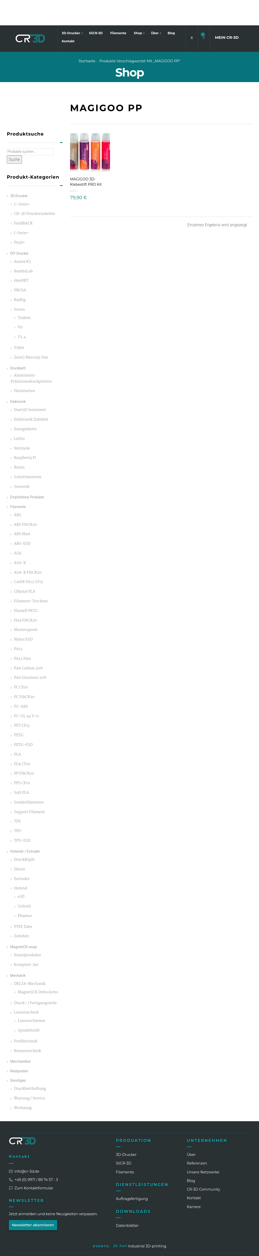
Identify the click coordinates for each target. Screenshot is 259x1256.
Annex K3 (22, 236)
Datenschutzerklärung (112, 1233)
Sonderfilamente (29, 777)
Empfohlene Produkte (27, 472)
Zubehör (21, 911)
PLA (17, 729)
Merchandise (20, 1036)
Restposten (19, 1045)
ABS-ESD (22, 518)
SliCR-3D (96, 8)
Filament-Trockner (31, 576)
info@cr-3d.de (24, 1145)
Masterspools (26, 605)
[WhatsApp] (218, 1248)
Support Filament (29, 787)
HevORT (21, 255)
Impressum (74, 1233)
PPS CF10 (22, 758)
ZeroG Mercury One (31, 332)
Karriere (194, 1181)
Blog (171, 8)
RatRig (20, 275)
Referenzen (197, 1138)
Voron (19, 284)
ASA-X (20, 537)
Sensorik (21, 461)
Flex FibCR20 (25, 595)
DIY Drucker (19, 228)
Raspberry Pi (25, 433)
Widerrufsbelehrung (173, 1233)
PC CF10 (21, 662)
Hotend (20, 863)
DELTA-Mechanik (30, 959)
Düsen (19, 844)
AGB (143, 1233)
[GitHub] (246, 1248)
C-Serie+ (22, 179)
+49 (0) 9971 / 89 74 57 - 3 (33, 1154)
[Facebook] (209, 1248)
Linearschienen (31, 996)
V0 (20, 302)
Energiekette (25, 404)
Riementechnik (27, 1025)
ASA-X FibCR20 (27, 547)
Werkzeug (23, 1082)
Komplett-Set (26, 940)
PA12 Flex (22, 633)
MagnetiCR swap (23, 922)
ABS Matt (22, 509)
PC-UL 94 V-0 (26, 691)
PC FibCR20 (24, 672)
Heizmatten (24, 366)
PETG (18, 710)
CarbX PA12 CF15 (28, 557)
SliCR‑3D (123, 1138)
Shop (138, 8)
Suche (14, 134)
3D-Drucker (71, 8)
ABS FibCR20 (25, 499)
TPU (17, 806)
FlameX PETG (25, 585)
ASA (17, 528)
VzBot (19, 323)
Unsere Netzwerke (203, 1146)
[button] (204, 12)
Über (155, 8)
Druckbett (18, 343)
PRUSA (20, 265)
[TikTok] (227, 1248)
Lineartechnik (26, 987)
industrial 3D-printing (147, 1220)
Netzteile (22, 423)
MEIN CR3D (227, 12)
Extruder (21, 853)
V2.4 (22, 312)
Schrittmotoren (27, 452)
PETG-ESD (23, 720)
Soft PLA (21, 768)
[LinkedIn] (190, 1248)
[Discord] (237, 1248)
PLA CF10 (22, 739)
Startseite (87, 35)
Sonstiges (18, 1055)
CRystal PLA (24, 566)
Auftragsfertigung (132, 1173)
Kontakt (68, 16)
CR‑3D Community (203, 1164)
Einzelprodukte (27, 930)
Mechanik (18, 950)
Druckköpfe (24, 834)
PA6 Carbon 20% (28, 643)
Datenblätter (127, 1200)
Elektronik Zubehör (31, 394)
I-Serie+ (21, 208)
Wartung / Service (29, 1073)
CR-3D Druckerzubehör (34, 189)
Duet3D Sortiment (30, 385)
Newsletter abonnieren (33, 1199)
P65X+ (19, 217)
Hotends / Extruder (25, 826)
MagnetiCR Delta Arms (38, 967)
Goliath (24, 881)
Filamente (118, 8)
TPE (17, 796)
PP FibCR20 (24, 748)
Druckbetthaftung (30, 1063)
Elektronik (18, 376)
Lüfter (19, 413)
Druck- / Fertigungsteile (35, 978)
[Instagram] (199, 1248)
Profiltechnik (25, 1016)
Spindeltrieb (28, 1005)
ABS (17, 490)
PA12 (18, 624)
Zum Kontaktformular (31, 1162)
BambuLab (23, 246)
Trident (24, 292)
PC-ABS (21, 681)
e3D (21, 871)
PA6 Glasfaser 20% (30, 652)
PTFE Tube (23, 901)
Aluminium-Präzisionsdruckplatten (31, 353)
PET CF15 (22, 700)
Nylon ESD (23, 614)
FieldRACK (23, 198)
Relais (19, 442)
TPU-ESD (22, 815)
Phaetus (25, 890)
